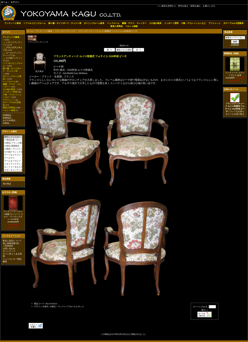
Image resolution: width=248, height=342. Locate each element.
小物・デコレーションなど (193, 23)
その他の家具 (155, 23)
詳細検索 (235, 45)
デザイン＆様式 (9, 131)
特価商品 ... (8, 115)
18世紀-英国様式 (13, 145)
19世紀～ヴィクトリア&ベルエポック (13, 149)
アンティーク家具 (44, 31)
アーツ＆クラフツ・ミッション (13, 155)
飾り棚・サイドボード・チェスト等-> (12, 71)
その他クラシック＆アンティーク (13, 152)
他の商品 (7, 183)
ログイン (15, 2)
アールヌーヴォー (13, 161)
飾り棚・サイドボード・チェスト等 (64, 23)
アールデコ (13, 158)
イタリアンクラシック (13, 164)
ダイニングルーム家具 (94, 23)
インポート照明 (171, 23)
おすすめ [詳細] (9, 192)
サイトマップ (9, 251)
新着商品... (8, 118)
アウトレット (214, 23)
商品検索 (228, 32)
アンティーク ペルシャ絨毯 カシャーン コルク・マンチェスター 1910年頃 (13, 214)
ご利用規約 (8, 246)
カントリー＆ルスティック (13, 167)
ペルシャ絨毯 (131, 26)
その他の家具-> (10, 89)
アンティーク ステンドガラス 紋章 (234, 72)
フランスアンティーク (65, 31)
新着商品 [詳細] (231, 53)
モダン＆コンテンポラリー (13, 170)
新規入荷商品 (116, 26)
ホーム (4, 2)
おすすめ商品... (10, 120)
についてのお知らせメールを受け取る (235, 107)
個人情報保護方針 (11, 243)
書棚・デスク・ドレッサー (134, 23)
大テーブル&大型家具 (233, 23)
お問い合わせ (9, 248)
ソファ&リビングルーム (34, 23)
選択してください (13, 136)
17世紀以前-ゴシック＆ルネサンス (13, 139)
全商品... (7, 123)
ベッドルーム (113, 23)
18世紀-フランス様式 (13, 142)
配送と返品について (12, 240)
